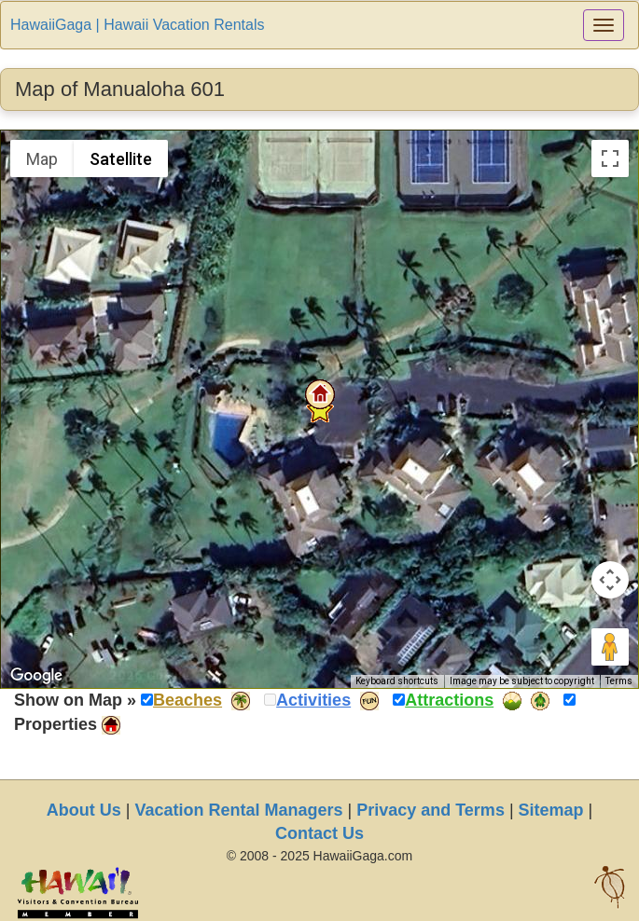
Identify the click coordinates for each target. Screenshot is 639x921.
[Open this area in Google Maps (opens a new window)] (36, 676)
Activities (313, 700)
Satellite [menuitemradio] (121, 159)
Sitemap (551, 810)
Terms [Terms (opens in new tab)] (618, 681)
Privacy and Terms (430, 810)
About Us (84, 810)
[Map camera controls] (610, 579)
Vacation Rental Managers (238, 810)
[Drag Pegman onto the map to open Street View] (610, 647)
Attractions (449, 700)
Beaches (187, 700)
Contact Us (319, 833)
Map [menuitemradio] (42, 159)
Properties (55, 724)
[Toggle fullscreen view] (610, 158)
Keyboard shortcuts (396, 681)
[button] (320, 394)
